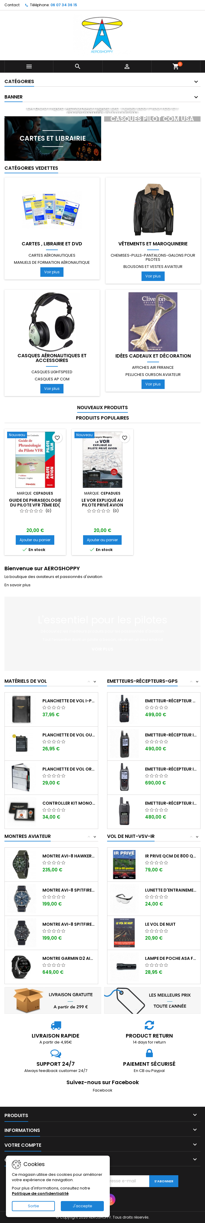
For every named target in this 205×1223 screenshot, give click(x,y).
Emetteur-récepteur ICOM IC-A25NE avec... (171, 769)
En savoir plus (17, 585)
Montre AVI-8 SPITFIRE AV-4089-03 (69, 924)
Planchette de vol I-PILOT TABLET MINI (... (69, 700)
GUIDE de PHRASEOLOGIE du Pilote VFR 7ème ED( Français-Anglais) (35, 505)
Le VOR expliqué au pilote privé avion (102, 502)
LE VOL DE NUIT (160, 924)
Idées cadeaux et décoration (153, 356)
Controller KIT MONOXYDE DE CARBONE (69, 803)
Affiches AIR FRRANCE (153, 367)
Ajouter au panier (35, 539)
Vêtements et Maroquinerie (152, 244)
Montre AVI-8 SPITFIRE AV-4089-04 (69, 890)
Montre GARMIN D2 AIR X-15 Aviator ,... (69, 958)
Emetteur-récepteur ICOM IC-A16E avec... (171, 803)
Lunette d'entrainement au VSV (171, 890)
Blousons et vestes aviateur (152, 266)
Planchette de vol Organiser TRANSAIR (69, 769)
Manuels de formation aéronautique (52, 262)
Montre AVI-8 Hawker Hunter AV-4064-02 (69, 856)
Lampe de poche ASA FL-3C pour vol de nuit (171, 958)
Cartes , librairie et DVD (52, 244)
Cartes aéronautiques (51, 255)
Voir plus (52, 271)
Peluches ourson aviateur (153, 374)
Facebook (102, 1090)
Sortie (33, 1206)
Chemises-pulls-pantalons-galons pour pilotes (153, 257)
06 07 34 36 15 (63, 4)
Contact (12, 4)
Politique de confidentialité (40, 1193)
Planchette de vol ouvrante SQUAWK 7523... (69, 735)
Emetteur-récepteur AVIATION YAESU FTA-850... (171, 700)
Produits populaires (102, 417)
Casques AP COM (52, 379)
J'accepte (82, 1206)
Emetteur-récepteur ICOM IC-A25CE (171, 735)
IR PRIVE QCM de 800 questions (171, 856)
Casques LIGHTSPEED (51, 372)
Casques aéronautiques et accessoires (52, 358)
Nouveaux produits (102, 407)
